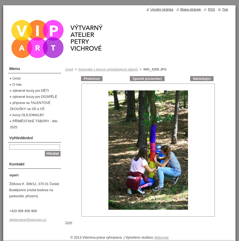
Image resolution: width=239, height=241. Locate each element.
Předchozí (92, 79)
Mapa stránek (190, 9)
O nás (17, 84)
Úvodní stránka (161, 9)
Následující (202, 79)
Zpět (68, 223)
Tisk (225, 9)
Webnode (161, 237)
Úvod (69, 69)
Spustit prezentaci (147, 79)
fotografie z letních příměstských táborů (108, 69)
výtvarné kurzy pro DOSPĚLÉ (34, 97)
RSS (211, 9)
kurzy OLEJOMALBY (28, 115)
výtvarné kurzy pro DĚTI (30, 91)
